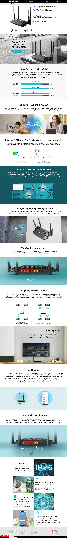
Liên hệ (40, 531)
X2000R (12, 3)
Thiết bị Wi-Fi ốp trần (22, 531)
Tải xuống (32, 530)
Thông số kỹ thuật (46, 3)
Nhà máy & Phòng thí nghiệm (43, 530)
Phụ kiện (10, 532)
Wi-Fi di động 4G (21, 530)
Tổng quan (39, 3)
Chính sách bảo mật (33, 533)
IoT (9, 533)
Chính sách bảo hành (34, 532)
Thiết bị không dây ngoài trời (13, 531)
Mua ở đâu (32, 531)
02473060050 (55, 530)
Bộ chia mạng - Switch (12, 530)
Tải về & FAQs (54, 3)
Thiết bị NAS (21, 532)
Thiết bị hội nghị (21, 533)
